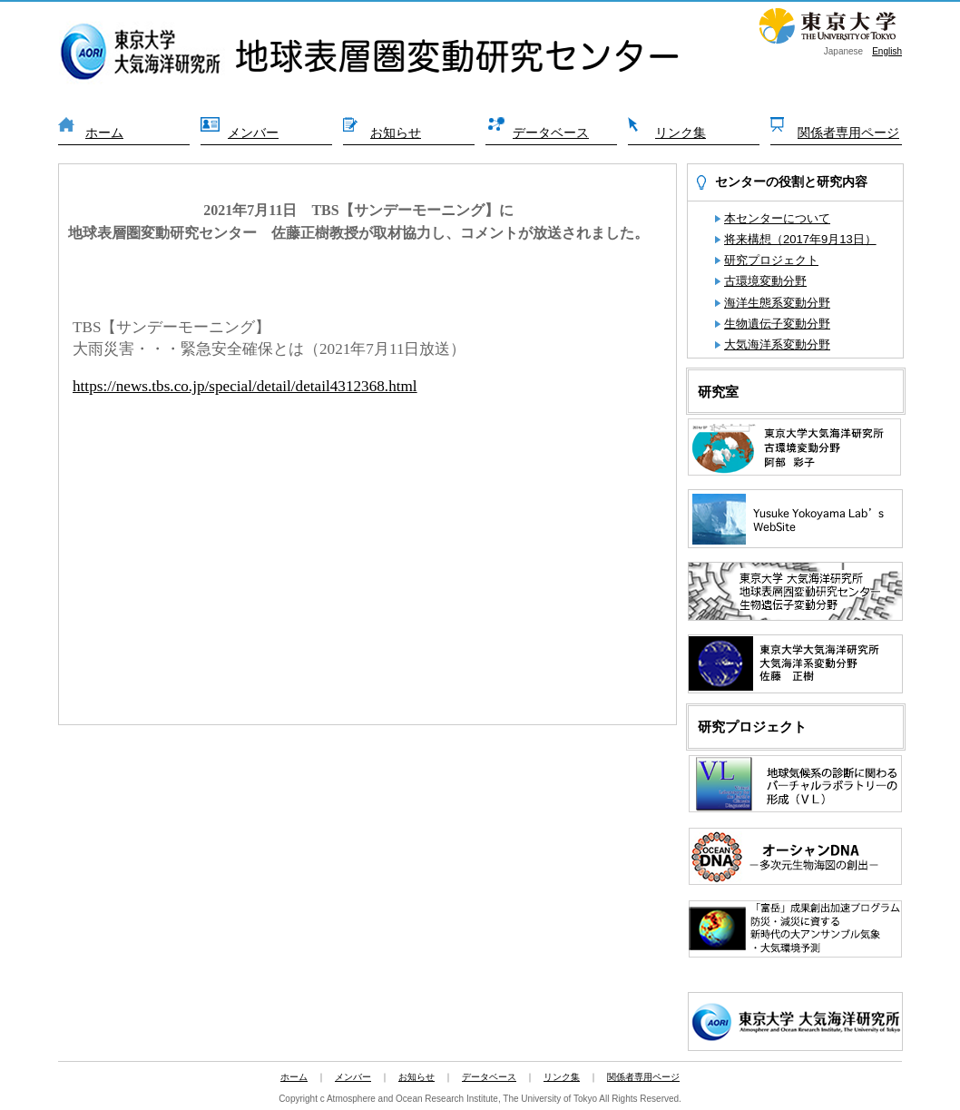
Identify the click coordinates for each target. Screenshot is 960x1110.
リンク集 (680, 132)
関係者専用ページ (848, 132)
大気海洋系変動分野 (777, 344)
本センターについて (777, 218)
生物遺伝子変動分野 (777, 323)
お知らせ (395, 132)
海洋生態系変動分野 (777, 302)
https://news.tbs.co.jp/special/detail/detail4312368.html (245, 386)
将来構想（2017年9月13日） (800, 239)
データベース (551, 132)
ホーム (104, 132)
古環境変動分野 (765, 281)
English (887, 51)
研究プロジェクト (771, 260)
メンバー (253, 132)
